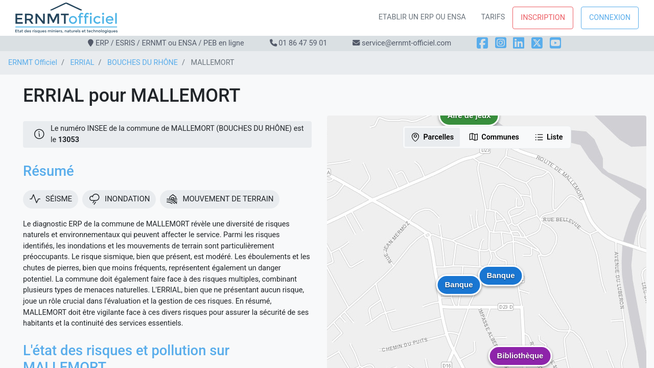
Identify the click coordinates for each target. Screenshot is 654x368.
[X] (537, 43)
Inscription (543, 17)
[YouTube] (555, 43)
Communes (494, 137)
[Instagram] (500, 43)
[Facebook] (482, 43)
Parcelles (432, 137)
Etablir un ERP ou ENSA (422, 17)
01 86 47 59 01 (302, 43)
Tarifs (493, 17)
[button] (469, 123)
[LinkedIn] (518, 43)
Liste (548, 137)
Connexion (609, 17)
